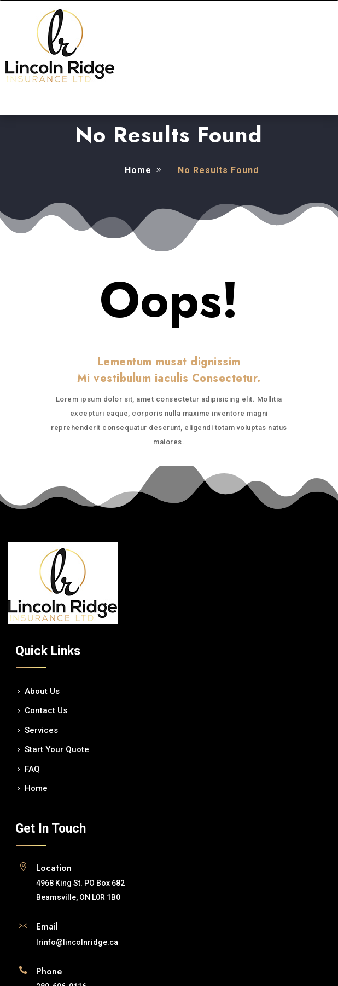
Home (138, 170)
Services (41, 730)
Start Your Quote (57, 749)
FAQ (32, 769)
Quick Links (47, 651)
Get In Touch (50, 828)
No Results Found (169, 135)
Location (54, 867)
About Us (42, 691)
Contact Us (46, 710)
